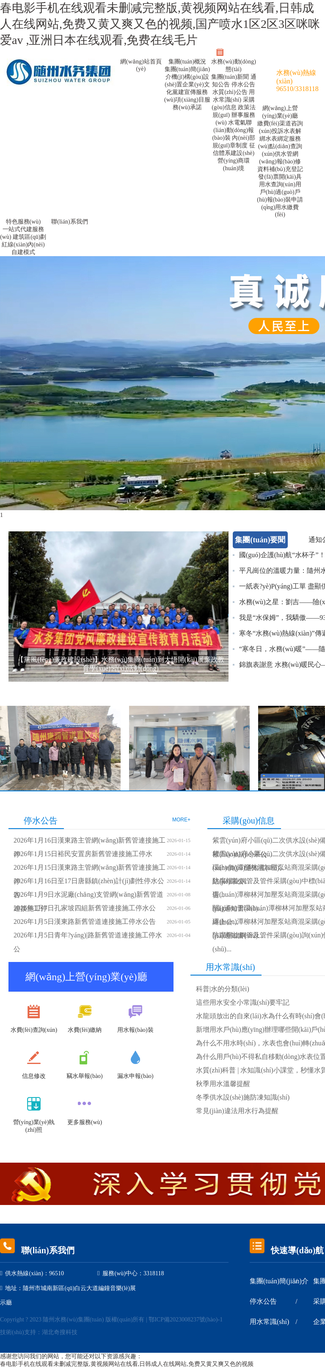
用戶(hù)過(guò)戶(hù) (279, 192)
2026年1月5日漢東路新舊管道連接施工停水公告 (85, 921)
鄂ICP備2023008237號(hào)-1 (186, 1319)
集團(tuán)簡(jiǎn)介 (279, 1281)
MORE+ (181, 820)
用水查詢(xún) (277, 184)
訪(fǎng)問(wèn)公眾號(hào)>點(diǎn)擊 (274, 54)
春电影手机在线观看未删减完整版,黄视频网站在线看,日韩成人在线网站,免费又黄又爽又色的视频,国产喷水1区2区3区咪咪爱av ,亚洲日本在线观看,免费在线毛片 (160, 24)
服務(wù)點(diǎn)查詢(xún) (280, 146)
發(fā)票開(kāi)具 (280, 177)
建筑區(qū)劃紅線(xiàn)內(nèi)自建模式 (24, 244)
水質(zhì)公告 (230, 92)
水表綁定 (277, 138)
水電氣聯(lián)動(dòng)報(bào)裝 (233, 130)
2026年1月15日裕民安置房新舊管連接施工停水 (83, 853)
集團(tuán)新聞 (231, 77)
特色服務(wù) (23, 221)
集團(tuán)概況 (187, 61)
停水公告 (243, 84)
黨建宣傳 (184, 92)
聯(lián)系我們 (69, 221)
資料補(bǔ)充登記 (280, 169)
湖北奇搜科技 (59, 1332)
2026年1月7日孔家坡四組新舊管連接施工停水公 (85, 908)
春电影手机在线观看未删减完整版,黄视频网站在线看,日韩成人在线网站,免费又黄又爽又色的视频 (126, 1364)
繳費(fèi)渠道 (274, 123)
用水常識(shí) (269, 1321)
